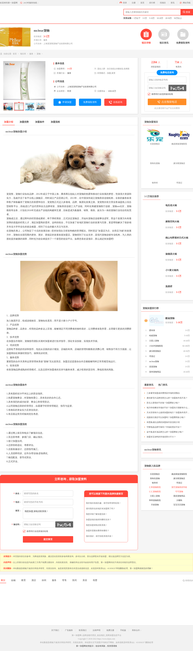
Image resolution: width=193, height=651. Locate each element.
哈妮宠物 (153, 335)
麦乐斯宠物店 (155, 351)
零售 (64, 580)
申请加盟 (65, 102)
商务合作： (137, 630)
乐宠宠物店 (155, 474)
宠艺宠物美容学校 (179, 487)
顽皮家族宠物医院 (179, 474)
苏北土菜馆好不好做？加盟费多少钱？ (163, 403)
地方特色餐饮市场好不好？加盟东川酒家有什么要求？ (168, 408)
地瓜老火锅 (171, 205)
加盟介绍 (8, 122)
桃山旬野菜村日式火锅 (176, 238)
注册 (134, 3)
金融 (13, 580)
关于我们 (55, 630)
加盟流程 (55, 122)
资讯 (173, 3)
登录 (125, 3)
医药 (74, 580)
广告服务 (69, 630)
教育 (23, 580)
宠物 (39, 54)
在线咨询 (115, 102)
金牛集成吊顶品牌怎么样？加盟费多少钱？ (165, 432)
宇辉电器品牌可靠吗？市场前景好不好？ (164, 427)
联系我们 (83, 630)
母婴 (95, 580)
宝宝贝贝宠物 (179, 505)
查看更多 (189, 580)
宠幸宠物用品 (155, 372)
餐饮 (3, 580)
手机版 (123, 630)
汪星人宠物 (154, 341)
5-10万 (152, 18)
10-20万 (160, 18)
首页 (142, 3)
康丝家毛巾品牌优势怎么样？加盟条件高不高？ (167, 398)
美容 (85, 580)
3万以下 (137, 18)
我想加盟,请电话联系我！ (48, 513)
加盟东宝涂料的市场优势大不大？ (161, 437)
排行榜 (152, 3)
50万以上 (178, 18)
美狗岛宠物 (155, 478)
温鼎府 (168, 286)
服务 (31, 54)
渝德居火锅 (171, 254)
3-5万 (145, 18)
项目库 (23, 54)
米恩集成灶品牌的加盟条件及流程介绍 (163, 422)
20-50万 (168, 18)
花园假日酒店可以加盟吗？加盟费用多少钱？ (166, 417)
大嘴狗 (179, 500)
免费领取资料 (90, 102)
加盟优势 (24, 122)
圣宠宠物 (153, 367)
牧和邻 (155, 483)
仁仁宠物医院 (155, 491)
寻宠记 (152, 356)
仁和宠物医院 (155, 487)
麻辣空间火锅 (172, 221)
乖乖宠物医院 (155, 500)
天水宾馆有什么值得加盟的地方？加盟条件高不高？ (168, 412)
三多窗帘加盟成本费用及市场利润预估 (163, 393)
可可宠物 (179, 491)
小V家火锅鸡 (171, 270)
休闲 (44, 580)
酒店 (33, 580)
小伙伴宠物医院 (156, 346)
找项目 (163, 3)
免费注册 (110, 630)
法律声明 (96, 630)
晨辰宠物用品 (179, 496)
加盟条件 (39, 122)
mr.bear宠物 (154, 361)
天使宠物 (155, 505)
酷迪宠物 (170, 318)
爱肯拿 (152, 330)
